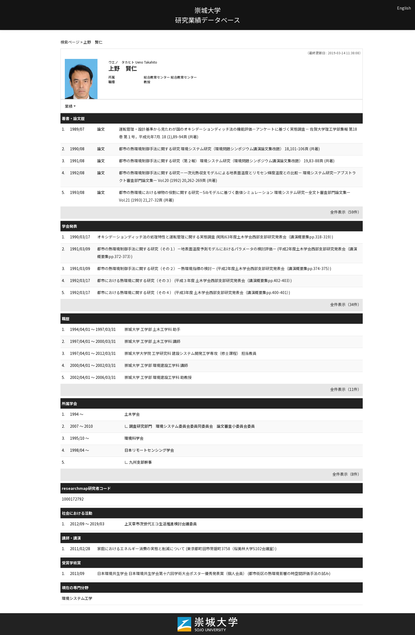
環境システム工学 (77, 598)
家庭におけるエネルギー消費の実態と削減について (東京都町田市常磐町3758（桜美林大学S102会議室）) (186, 548)
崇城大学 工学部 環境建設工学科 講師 (156, 365)
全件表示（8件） (346, 474)
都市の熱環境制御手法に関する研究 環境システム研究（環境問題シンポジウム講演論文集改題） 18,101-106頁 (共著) (219, 148)
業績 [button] (68, 106)
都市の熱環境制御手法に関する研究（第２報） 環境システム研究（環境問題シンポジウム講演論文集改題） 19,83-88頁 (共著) (226, 160)
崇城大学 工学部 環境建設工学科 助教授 (158, 377)
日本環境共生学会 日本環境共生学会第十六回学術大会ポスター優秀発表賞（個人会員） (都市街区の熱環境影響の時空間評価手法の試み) (213, 573)
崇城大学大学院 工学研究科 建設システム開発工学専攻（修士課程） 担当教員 (190, 353)
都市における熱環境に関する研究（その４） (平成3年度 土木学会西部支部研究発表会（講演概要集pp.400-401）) (193, 292)
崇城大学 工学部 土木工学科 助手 (152, 329)
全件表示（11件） (345, 389)
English (404, 8)
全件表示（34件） (345, 304)
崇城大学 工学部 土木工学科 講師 (152, 341)
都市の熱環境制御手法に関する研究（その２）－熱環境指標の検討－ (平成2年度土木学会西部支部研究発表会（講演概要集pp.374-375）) (214, 268)
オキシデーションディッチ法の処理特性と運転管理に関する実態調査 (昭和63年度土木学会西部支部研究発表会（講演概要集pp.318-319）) (215, 236)
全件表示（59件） (345, 212)
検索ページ (70, 42)
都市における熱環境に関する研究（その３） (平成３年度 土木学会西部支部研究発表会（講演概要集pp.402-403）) (194, 280)
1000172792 (73, 499)
